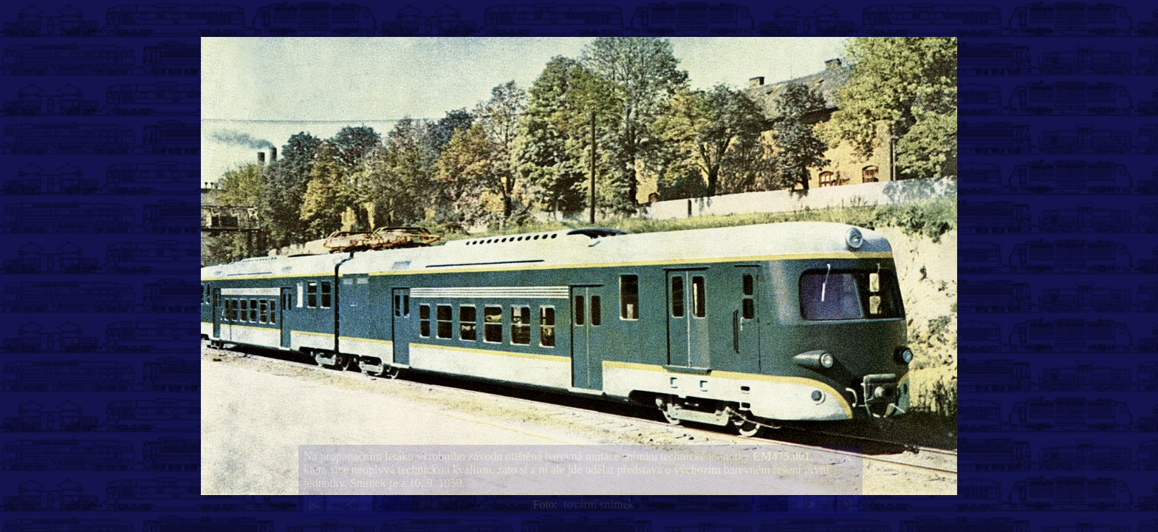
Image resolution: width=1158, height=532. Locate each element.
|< (313, 504)
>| (847, 504)
